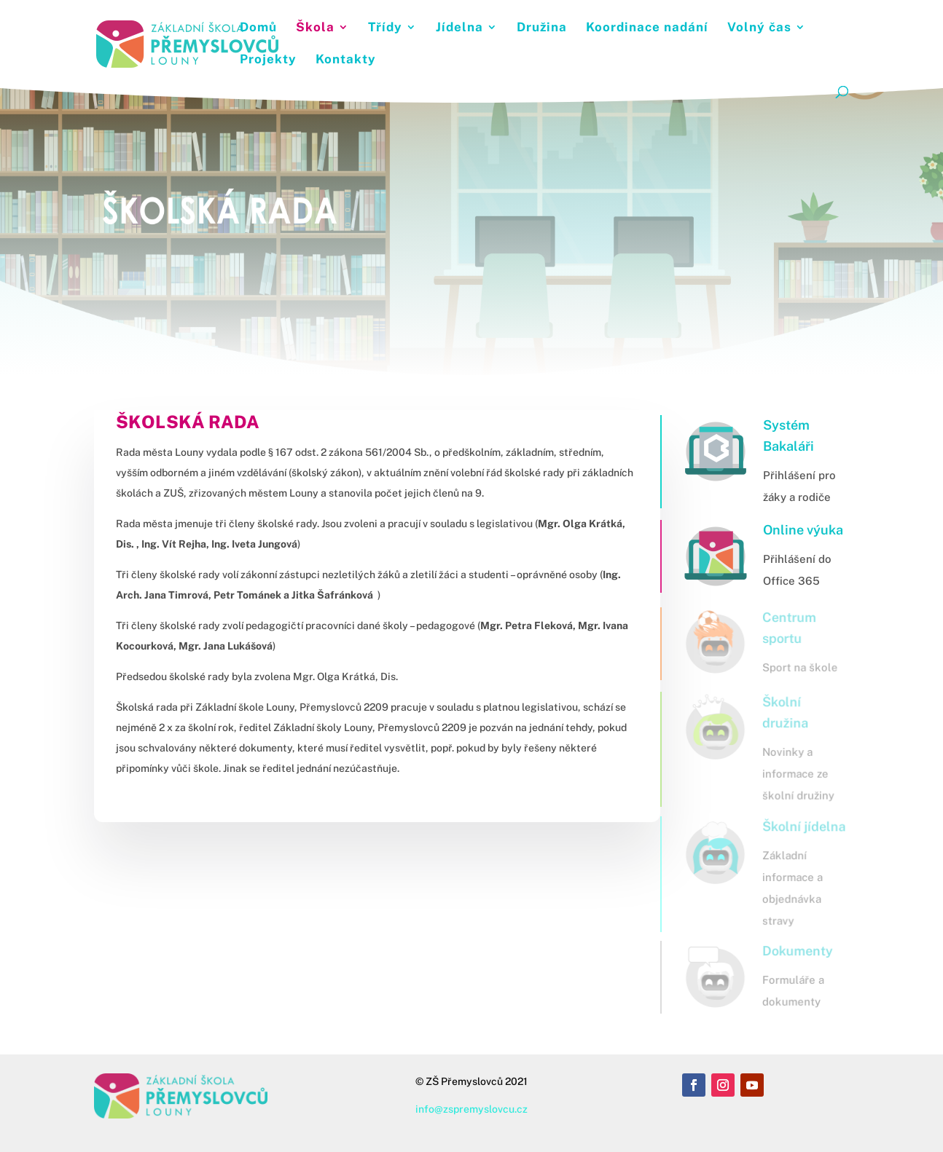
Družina (542, 28)
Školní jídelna (803, 826)
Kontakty (346, 60)
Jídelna (459, 28)
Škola (315, 28)
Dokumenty (796, 951)
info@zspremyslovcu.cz (471, 1109)
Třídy (385, 28)
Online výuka (803, 529)
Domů (258, 28)
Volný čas (759, 28)
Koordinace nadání (647, 28)
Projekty (268, 60)
